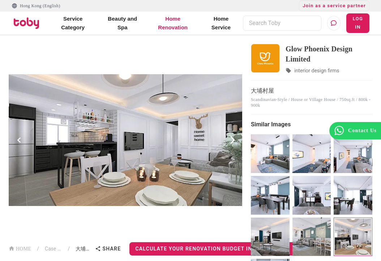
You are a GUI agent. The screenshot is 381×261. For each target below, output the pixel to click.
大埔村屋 (84, 249)
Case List (53, 249)
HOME (20, 248)
